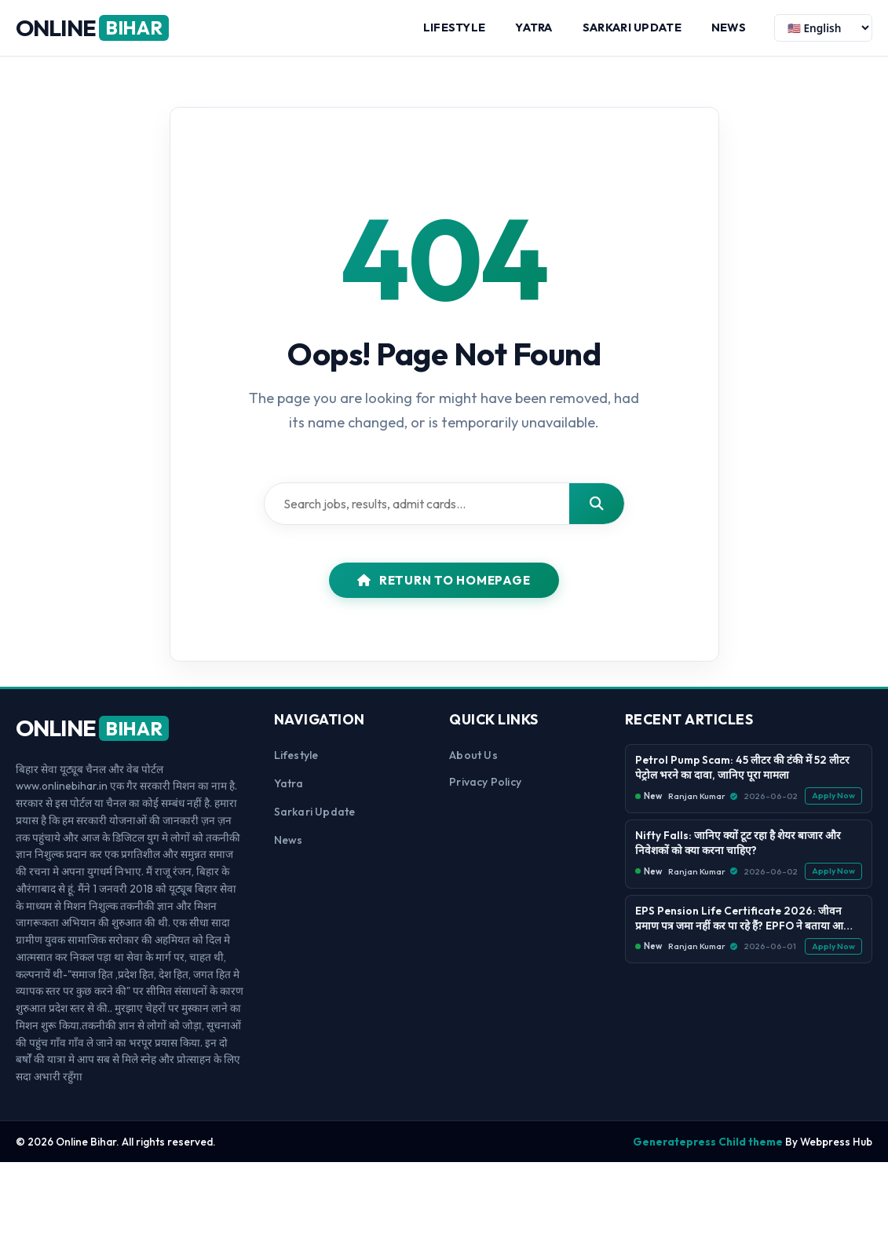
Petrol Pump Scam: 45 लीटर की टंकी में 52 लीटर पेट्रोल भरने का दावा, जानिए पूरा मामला (742, 767)
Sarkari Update (632, 27)
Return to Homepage (443, 580)
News (728, 27)
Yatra (533, 27)
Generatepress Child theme (708, 1142)
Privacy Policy (485, 782)
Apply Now (833, 795)
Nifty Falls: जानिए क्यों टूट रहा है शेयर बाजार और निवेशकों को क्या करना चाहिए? (738, 842)
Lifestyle (454, 27)
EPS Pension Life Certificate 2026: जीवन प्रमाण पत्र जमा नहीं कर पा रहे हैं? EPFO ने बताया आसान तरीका (747, 918)
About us (473, 755)
